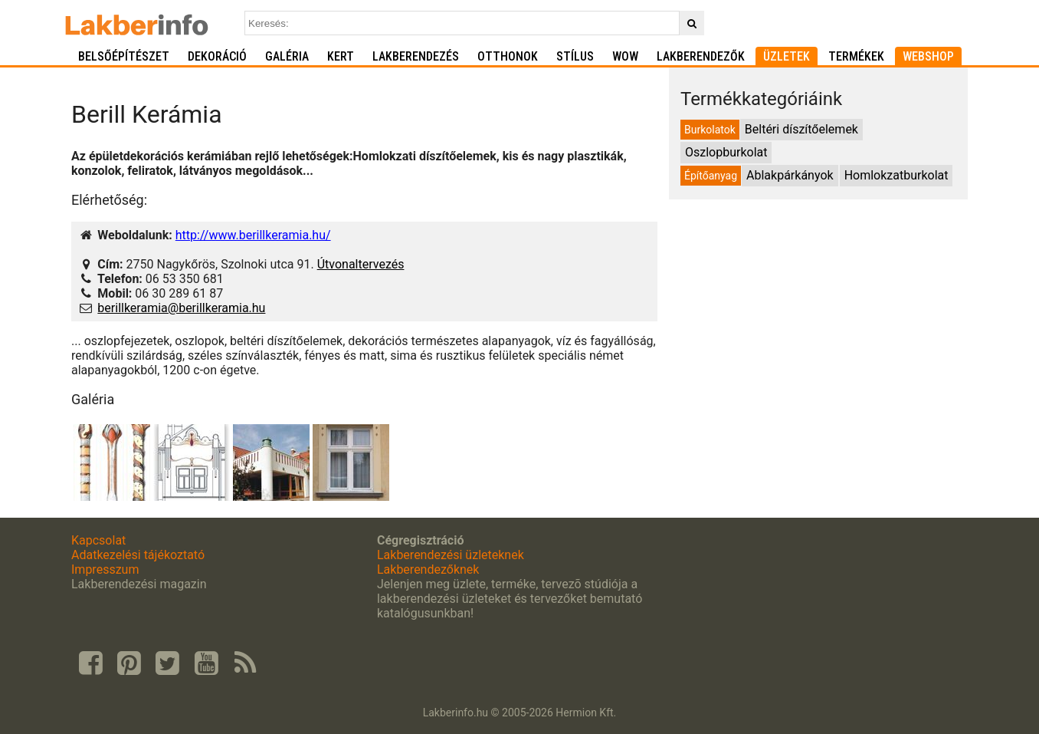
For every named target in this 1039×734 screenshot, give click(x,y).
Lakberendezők (701, 56)
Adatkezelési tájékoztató (138, 555)
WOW (625, 56)
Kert (340, 56)
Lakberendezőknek (428, 569)
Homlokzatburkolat (896, 175)
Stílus (575, 56)
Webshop (928, 56)
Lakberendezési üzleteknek (450, 555)
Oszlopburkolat (726, 152)
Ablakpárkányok (790, 175)
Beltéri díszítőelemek (801, 129)
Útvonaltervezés (361, 264)
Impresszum (105, 569)
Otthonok (507, 56)
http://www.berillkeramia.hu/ (253, 235)
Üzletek (786, 56)
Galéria (287, 56)
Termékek (856, 56)
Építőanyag (710, 176)
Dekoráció (217, 56)
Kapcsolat (98, 540)
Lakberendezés (415, 56)
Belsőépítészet (123, 56)
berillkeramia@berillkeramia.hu (181, 308)
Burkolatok (710, 129)
